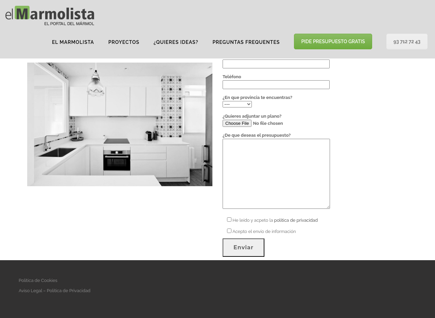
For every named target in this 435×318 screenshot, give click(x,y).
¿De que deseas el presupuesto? (276, 171)
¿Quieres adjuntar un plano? (269, 120)
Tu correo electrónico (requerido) (276, 59)
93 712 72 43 (407, 41)
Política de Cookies (38, 280)
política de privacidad (296, 220)
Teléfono (276, 80)
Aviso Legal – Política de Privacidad (54, 290)
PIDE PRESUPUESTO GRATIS (333, 41)
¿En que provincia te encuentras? (257, 101)
